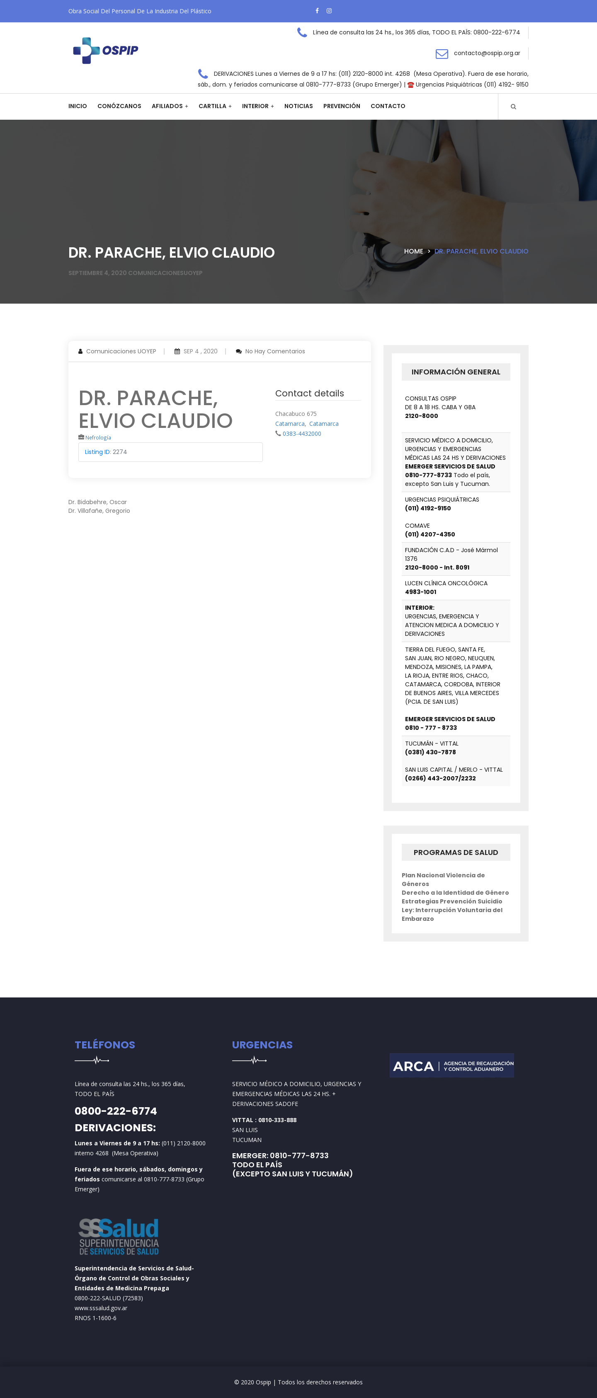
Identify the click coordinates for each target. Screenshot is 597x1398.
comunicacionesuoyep (165, 273)
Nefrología (98, 437)
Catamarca (290, 423)
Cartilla (212, 106)
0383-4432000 (302, 433)
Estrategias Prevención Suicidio (452, 901)
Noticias (298, 106)
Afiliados (167, 106)
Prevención (341, 106)
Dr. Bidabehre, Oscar (97, 502)
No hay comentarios (275, 351)
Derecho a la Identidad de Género (455, 893)
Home (413, 251)
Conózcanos (119, 106)
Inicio (77, 106)
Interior (255, 106)
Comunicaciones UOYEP (121, 351)
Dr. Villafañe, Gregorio (99, 511)
